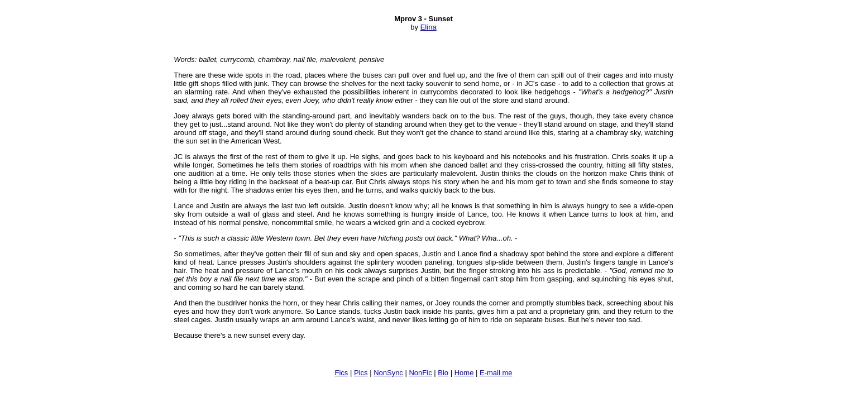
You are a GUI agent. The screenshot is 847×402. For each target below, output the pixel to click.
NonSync (388, 372)
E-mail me (496, 372)
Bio (443, 372)
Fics (341, 372)
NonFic (420, 372)
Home (464, 372)
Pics (361, 372)
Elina (428, 27)
